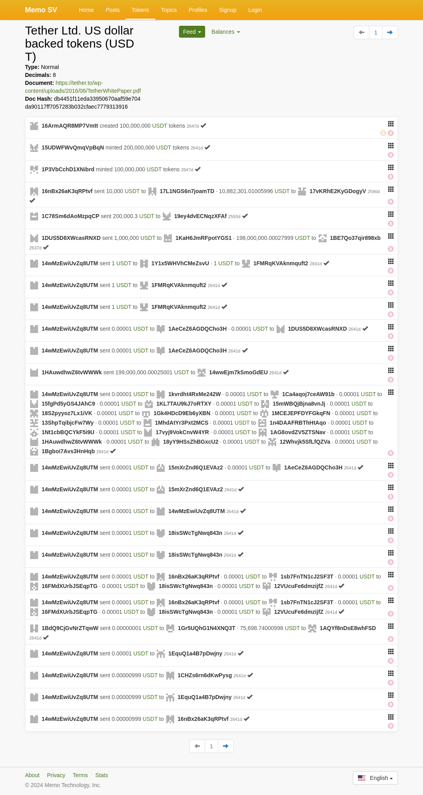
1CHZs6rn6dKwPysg (205, 675)
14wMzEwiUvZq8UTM (70, 263)
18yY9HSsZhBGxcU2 (190, 442)
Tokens (140, 10)
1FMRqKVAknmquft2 (280, 263)
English (375, 778)
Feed (192, 32)
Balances (226, 32)
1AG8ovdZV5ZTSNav (297, 432)
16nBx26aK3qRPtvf (67, 191)
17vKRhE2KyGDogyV (338, 191)
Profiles (197, 10)
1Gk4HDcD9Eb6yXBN (182, 413)
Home (86, 10)
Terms (80, 775)
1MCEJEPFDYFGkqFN (300, 413)
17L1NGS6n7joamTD (187, 191)
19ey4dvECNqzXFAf (200, 216)
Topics (169, 10)
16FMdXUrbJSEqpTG (70, 586)
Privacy (56, 775)
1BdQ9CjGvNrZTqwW (70, 628)
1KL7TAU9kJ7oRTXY (184, 403)
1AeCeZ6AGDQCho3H (197, 329)
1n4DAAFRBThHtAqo (297, 423)
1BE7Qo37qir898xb (355, 238)
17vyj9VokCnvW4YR (182, 432)
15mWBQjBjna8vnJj (299, 403)
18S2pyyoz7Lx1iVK (67, 413)
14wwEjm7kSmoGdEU (238, 372)
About (32, 775)
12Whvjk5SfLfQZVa (305, 442)
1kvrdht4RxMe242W (194, 394)
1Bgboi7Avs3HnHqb (68, 451)
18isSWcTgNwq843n (195, 533)
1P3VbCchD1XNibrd (68, 169)
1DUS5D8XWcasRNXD (71, 238)
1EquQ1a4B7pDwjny (195, 653)
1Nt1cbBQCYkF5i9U (68, 432)
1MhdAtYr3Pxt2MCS (182, 423)
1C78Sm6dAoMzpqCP (70, 216)
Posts (112, 10)
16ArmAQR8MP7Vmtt (70, 126)
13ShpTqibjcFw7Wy (68, 423)
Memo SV (41, 10)
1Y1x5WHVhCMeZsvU (180, 263)
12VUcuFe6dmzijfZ (298, 586)
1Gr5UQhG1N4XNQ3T (206, 628)
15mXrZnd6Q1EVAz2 (195, 467)
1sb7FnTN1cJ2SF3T (307, 576)
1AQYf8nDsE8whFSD (348, 628)
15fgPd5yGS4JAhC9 (68, 403)
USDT (159, 126)
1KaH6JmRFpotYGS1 (203, 238)
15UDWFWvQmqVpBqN (73, 147)
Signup (227, 10)
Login (255, 10)
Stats (101, 775)
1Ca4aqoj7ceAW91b (308, 394)
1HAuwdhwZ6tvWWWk (72, 372)
